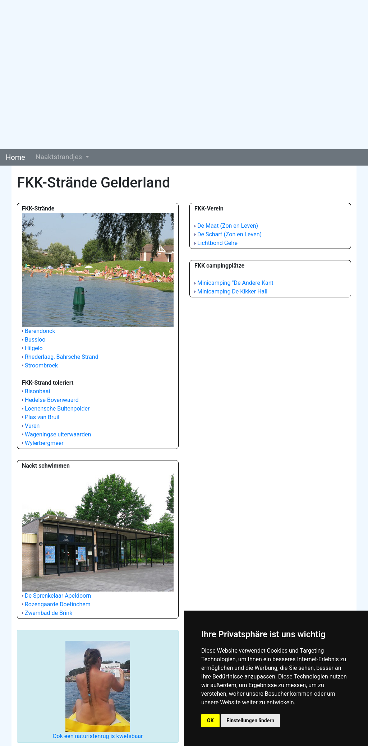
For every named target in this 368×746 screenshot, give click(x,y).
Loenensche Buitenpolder (57, 408)
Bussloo (35, 339)
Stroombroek (41, 365)
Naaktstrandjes (60, 157)
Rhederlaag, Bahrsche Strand (61, 356)
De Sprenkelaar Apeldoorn (58, 595)
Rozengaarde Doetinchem (58, 604)
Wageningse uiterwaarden (58, 434)
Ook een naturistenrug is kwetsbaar (98, 736)
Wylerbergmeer (44, 443)
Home (15, 157)
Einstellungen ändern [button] (251, 720)
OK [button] (210, 720)
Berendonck (40, 331)
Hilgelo (34, 348)
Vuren (32, 425)
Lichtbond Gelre (217, 243)
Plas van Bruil (42, 417)
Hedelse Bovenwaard (52, 400)
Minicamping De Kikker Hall (232, 291)
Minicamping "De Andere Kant (235, 282)
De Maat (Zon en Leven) (227, 225)
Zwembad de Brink (48, 613)
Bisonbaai (37, 391)
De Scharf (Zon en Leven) (229, 234)
